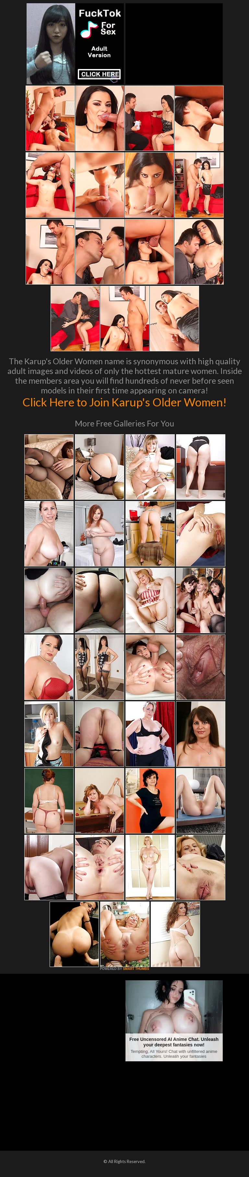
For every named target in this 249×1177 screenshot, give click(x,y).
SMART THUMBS (136, 969)
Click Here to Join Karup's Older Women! (124, 402)
